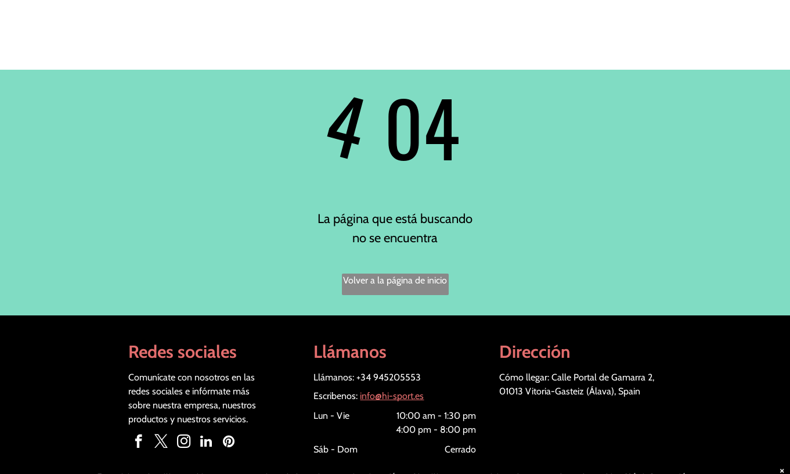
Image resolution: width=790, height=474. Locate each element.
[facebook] (138, 442)
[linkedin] (206, 442)
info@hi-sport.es (392, 395)
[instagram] (184, 442)
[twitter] (161, 442)
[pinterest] (229, 442)
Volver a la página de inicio (395, 280)
